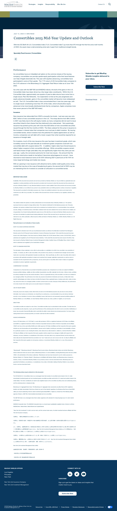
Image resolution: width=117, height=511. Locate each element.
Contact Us (101, 4)
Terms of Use (39, 507)
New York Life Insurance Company (15, 482)
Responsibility (50, 4)
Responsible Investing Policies (96, 507)
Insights (40, 4)
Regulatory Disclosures (79, 507)
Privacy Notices (65, 507)
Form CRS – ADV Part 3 (52, 507)
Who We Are (61, 4)
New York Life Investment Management (16, 485)
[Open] (109, 4)
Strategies (32, 4)
